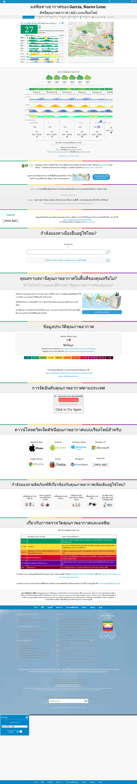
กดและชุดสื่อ (23, 696)
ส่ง (86, 775)
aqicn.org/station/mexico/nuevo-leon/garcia (80, 344)
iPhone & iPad (36, 466)
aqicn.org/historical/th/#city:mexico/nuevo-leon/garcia (67, 366)
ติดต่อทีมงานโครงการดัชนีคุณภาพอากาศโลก (33, 693)
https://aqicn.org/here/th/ (68, 188)
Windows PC (100, 466)
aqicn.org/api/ (89, 215)
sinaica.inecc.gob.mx (93, 160)
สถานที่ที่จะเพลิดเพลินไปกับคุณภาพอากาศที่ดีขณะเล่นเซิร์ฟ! (78, 736)
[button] (111, 35)
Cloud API (100, 482)
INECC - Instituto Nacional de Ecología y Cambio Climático (69, 757)
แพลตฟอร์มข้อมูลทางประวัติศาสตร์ (30, 731)
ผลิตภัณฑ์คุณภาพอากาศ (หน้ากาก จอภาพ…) (32, 726)
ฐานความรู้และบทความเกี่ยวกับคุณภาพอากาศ (33, 705)
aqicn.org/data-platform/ (68, 369)
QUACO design (65, 739)
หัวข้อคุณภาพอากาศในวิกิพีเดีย (82, 648)
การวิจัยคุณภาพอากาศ (27, 700)
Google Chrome (36, 483)
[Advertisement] (68, 387)
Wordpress (79, 483)
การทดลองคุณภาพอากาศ (27, 707)
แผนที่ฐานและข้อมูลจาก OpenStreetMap (73, 732)
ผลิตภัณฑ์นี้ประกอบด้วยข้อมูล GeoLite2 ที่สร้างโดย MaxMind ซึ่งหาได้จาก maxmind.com (75, 699)
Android (58, 466)
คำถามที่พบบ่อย (24, 714)
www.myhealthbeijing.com (109, 657)
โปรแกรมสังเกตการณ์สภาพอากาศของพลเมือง (74, 714)
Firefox (58, 483)
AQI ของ (30, 16)
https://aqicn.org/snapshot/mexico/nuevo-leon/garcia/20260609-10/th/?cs (68, 196)
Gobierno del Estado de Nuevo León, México (69, 755)
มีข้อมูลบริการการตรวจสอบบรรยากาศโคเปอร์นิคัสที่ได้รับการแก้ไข (77, 720)
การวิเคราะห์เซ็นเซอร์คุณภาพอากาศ (30, 710)
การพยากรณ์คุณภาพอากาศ (27, 724)
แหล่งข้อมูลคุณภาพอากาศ (27, 719)
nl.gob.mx (104, 158)
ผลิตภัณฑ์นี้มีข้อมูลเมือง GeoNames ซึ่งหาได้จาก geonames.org (74, 705)
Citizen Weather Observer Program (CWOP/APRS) (69, 753)
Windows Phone (79, 466)
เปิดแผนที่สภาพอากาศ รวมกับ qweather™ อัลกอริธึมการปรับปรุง (76, 710)
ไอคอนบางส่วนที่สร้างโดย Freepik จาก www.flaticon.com (71, 725)
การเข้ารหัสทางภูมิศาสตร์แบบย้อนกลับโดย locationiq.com (78, 729)
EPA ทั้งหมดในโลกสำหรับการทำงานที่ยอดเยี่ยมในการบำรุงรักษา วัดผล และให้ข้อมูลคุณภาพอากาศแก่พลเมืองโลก (77, 694)
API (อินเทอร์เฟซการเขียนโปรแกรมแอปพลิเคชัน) (34, 729)
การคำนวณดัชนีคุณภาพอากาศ (28, 722)
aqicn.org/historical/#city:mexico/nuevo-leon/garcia (78, 342)
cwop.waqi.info (63, 716)
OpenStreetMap (103, 48)
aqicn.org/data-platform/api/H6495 (77, 213)
